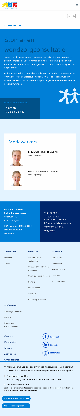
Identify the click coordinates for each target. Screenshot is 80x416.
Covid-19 (32, 294)
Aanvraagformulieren (13, 311)
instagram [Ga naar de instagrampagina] (55, 353)
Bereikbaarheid (58, 269)
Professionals (10, 305)
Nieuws (8, 348)
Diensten (8, 258)
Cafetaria (56, 275)
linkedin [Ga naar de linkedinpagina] (54, 345)
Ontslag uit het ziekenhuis (39, 276)
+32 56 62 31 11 (52, 213)
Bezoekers (57, 251)
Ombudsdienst (11, 360)
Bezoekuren (57, 258)
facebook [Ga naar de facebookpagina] (54, 337)
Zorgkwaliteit (10, 342)
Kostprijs (32, 282)
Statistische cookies (18, 384)
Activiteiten (10, 354)
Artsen (7, 264)
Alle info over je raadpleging (34, 259)
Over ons (8, 336)
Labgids (7, 317)
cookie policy (44, 370)
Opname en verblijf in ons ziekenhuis (39, 268)
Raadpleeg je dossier (37, 300)
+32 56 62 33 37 (14, 111)
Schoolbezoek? (58, 281)
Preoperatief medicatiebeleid (11, 324)
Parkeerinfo (57, 264)
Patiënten (33, 251)
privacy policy (66, 370)
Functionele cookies (17, 376)
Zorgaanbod (10, 251)
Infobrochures (34, 288)
